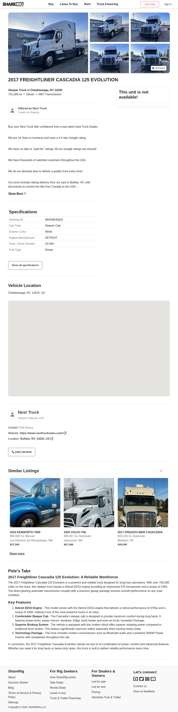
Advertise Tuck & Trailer (106, 697)
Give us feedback (144, 691)
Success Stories (18, 682)
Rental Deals (58, 687)
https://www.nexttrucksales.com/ (43, 433)
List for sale (99, 681)
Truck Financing (107, 4)
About (11, 677)
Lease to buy (58, 692)
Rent (87, 4)
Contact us (140, 686)
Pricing (96, 692)
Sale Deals (56, 682)
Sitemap (13, 702)
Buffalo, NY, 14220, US (36, 438)
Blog (11, 687)
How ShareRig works (63, 677)
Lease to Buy (69, 4)
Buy (51, 4)
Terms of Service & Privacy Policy (24, 695)
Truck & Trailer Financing (65, 698)
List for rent (99, 686)
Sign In (168, 4)
